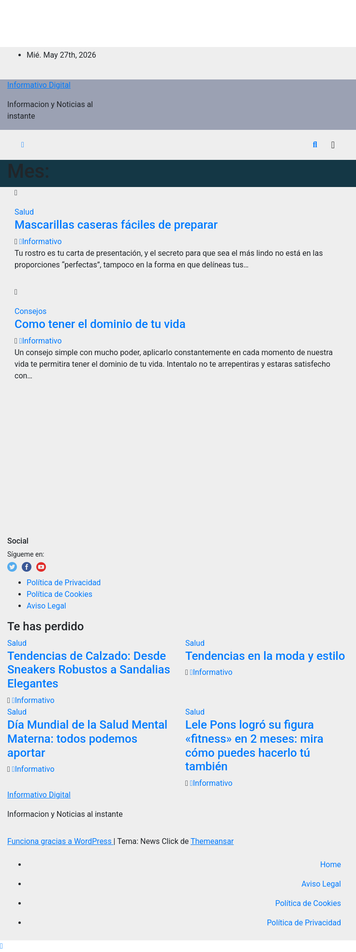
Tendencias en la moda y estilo (265, 656)
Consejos (30, 311)
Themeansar (212, 841)
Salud (24, 212)
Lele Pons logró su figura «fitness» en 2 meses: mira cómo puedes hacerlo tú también (254, 745)
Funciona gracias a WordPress (60, 841)
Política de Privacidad (64, 582)
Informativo (40, 241)
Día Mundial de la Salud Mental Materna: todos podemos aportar (87, 739)
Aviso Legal (46, 605)
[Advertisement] (178, 22)
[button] (315, 144)
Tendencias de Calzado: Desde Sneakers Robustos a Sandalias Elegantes (88, 670)
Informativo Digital (39, 85)
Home (330, 864)
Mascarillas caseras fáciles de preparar (116, 225)
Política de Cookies (59, 594)
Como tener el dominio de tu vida (100, 324)
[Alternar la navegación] (333, 145)
